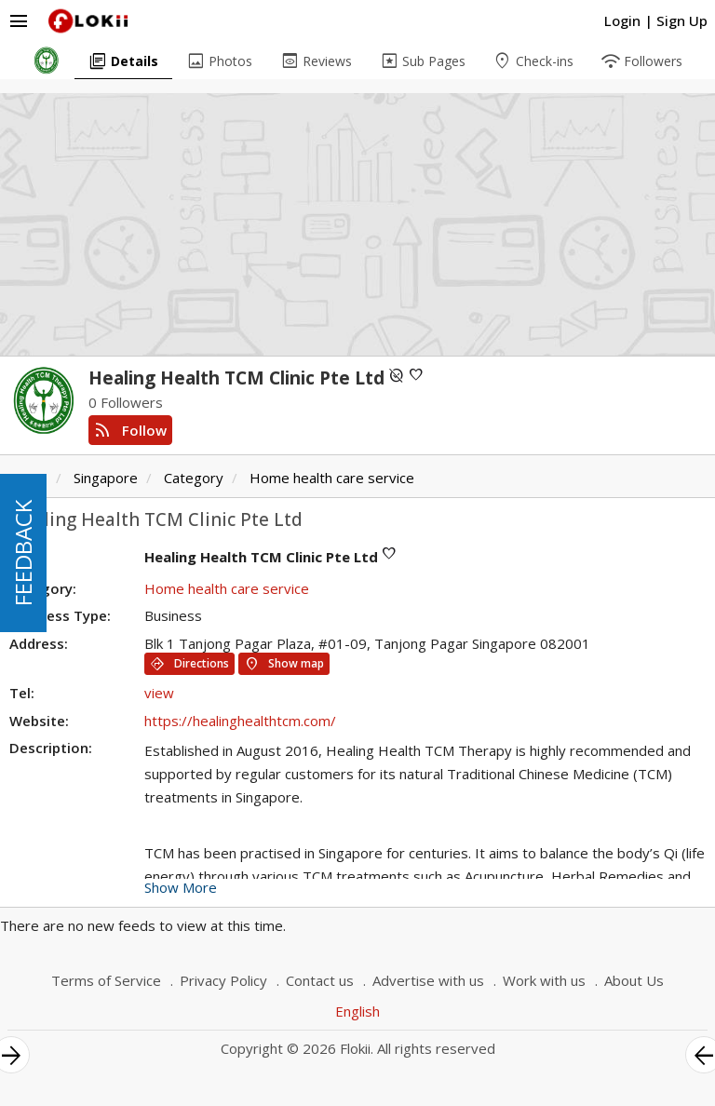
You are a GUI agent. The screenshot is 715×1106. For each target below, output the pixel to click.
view (159, 692)
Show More (180, 887)
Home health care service (332, 477)
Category (193, 477)
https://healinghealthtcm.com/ (240, 720)
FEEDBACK (22, 553)
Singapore (106, 477)
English (357, 1011)
